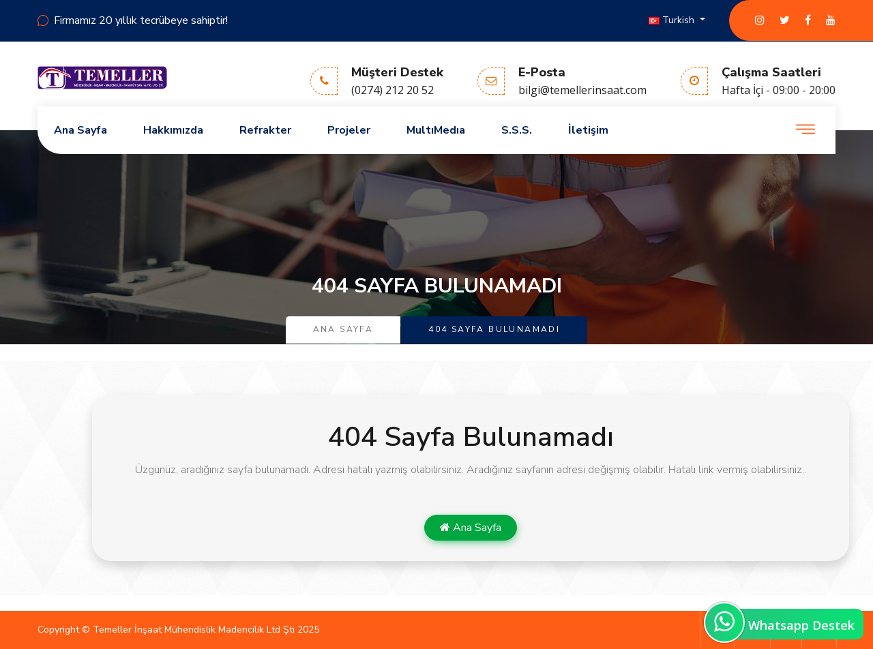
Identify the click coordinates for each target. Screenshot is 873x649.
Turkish (673, 20)
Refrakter (265, 130)
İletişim (588, 130)
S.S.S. (516, 130)
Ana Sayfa (80, 130)
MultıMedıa (435, 130)
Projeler (348, 130)
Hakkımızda (173, 130)
